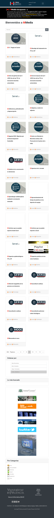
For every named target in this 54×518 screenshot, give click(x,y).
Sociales (12, 474)
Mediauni (38, 490)
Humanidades (13, 467)
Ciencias (12, 469)
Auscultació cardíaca (36, 284)
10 (32, 352)
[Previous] (18, 352)
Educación (15, 89)
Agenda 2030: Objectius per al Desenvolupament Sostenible (15, 139)
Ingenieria (12, 476)
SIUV (39, 509)
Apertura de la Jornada (37, 168)
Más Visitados (15, 366)
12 (40, 352)
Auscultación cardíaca (14, 311)
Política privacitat (22, 509)
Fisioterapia (39, 319)
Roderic (38, 493)
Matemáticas (16, 56)
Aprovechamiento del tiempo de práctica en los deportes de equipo (37, 200)
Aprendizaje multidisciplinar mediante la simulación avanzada (15, 199)
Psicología (15, 177)
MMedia (38, 489)
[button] (4, 259)
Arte (11, 465)
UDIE (38, 492)
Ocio (11, 478)
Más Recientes (15, 363)
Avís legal (16, 509)
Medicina (38, 56)
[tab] (27, 465)
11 (36, 352)
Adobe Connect (38, 495)
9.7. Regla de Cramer (13, 47)
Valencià (30, 2)
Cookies (29, 509)
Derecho (38, 177)
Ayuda (30, 4)
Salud (11, 472)
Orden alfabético (16, 372)
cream (10, 56)
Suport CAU (34, 509)
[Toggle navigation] (42, 3)
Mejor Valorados (16, 369)
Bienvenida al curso (13, 338)
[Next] (43, 352)
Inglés (34, 2)
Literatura (38, 149)
